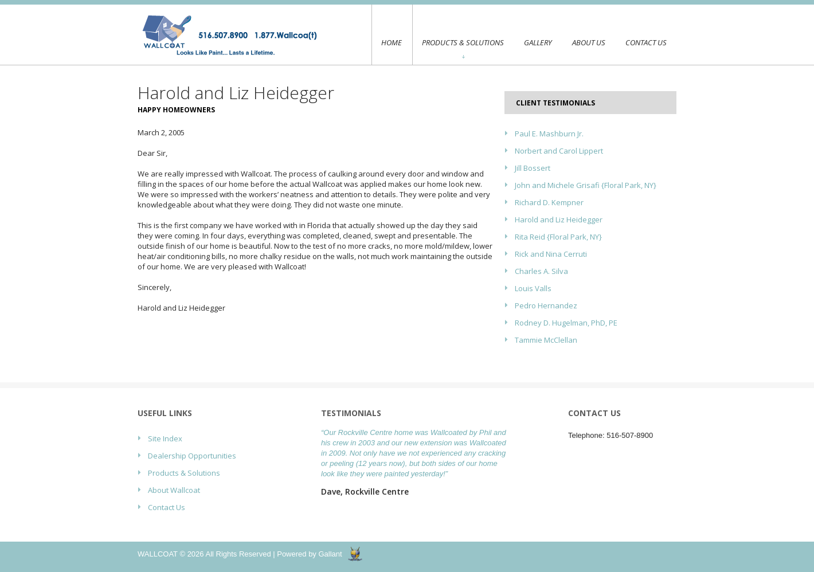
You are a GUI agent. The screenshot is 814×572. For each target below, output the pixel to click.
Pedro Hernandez (546, 305)
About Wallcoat (174, 490)
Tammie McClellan (546, 340)
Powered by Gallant (309, 554)
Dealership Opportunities (192, 455)
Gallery (538, 42)
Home (391, 35)
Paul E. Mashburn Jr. (549, 133)
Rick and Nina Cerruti (551, 254)
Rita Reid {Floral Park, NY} (558, 237)
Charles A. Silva (541, 271)
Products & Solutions (463, 47)
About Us (588, 42)
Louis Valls (533, 288)
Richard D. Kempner (549, 202)
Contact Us (646, 42)
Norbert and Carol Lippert (559, 151)
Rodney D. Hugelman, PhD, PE (566, 323)
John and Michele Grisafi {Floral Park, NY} (585, 185)
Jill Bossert (532, 168)
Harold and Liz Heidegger (558, 219)
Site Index (165, 438)
